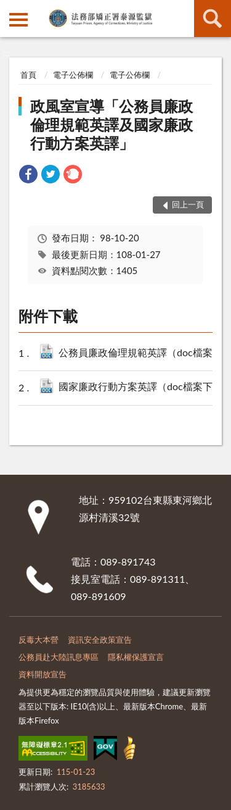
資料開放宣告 (42, 674)
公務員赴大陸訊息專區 (58, 657)
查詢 (212, 18)
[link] (28, 175)
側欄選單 (18, 20)
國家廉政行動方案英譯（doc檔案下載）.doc (141, 387)
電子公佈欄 (73, 75)
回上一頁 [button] (188, 204)
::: (10, 9)
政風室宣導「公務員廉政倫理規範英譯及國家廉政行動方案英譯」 (111, 124)
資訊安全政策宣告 (100, 640)
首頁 (28, 75)
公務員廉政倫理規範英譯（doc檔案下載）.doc (141, 353)
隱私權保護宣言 (136, 657)
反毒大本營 (38, 640)
